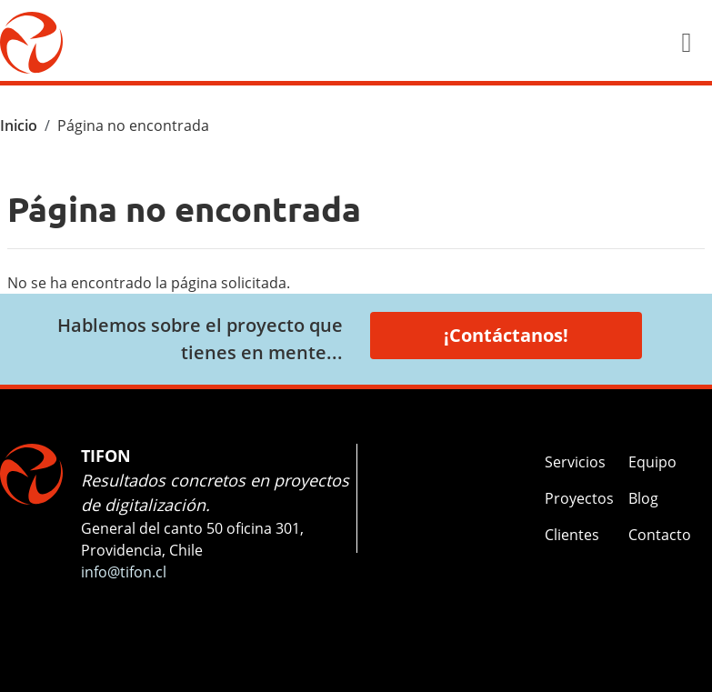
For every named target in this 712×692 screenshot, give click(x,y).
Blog (643, 498)
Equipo (652, 462)
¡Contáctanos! (506, 335)
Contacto (659, 535)
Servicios (575, 462)
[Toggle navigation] (686, 42)
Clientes (572, 535)
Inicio (18, 125)
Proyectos (579, 498)
